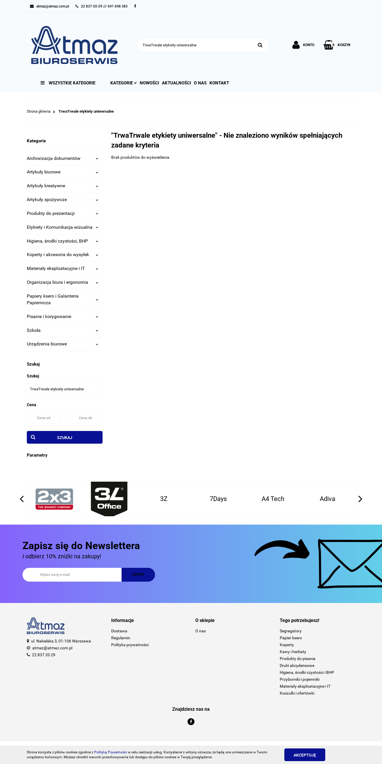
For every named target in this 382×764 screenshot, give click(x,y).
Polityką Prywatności (110, 752)
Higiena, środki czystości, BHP (62, 241)
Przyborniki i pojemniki (299, 679)
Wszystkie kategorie (68, 83)
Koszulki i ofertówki (297, 693)
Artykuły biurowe (62, 172)
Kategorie (123, 83)
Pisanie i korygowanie (62, 316)
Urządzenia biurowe (62, 344)
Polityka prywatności (130, 644)
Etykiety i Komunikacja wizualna (62, 227)
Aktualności (176, 83)
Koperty (287, 644)
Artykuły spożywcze (62, 199)
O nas (200, 83)
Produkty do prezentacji (62, 213)
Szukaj (64, 437)
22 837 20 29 (43, 655)
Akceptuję (305, 755)
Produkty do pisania (297, 658)
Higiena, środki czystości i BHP (307, 672)
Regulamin (120, 638)
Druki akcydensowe (297, 665)
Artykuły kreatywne (62, 185)
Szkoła (62, 330)
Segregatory (291, 631)
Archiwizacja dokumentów (62, 158)
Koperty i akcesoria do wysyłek (62, 254)
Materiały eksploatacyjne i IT (62, 268)
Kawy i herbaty (293, 651)
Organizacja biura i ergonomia (62, 282)
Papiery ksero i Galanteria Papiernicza (62, 299)
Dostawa (119, 631)
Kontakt (219, 83)
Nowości (149, 83)
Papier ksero (291, 638)
